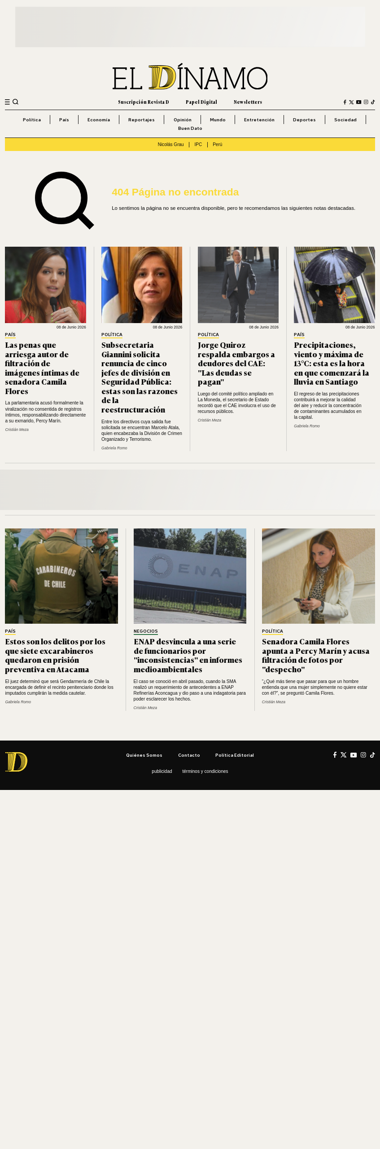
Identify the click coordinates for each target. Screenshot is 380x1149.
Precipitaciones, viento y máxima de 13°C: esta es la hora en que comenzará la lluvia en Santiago (331, 363)
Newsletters (248, 101)
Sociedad (345, 119)
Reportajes (141, 119)
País (64, 119)
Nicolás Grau (171, 144)
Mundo (218, 119)
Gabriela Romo (114, 448)
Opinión (183, 119)
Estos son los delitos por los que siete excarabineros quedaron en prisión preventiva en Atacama (55, 654)
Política (32, 119)
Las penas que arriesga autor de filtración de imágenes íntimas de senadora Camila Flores (42, 367)
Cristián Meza (16, 429)
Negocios (146, 631)
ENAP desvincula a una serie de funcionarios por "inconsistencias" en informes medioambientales (188, 654)
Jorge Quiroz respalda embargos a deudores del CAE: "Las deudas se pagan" (236, 363)
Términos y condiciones (205, 771)
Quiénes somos (144, 755)
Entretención (259, 119)
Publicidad (162, 771)
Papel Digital (201, 101)
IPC (198, 144)
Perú (217, 144)
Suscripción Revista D (143, 101)
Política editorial (234, 755)
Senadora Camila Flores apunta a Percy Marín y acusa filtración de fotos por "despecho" (316, 654)
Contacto (189, 755)
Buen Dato (190, 128)
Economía (98, 119)
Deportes (304, 119)
